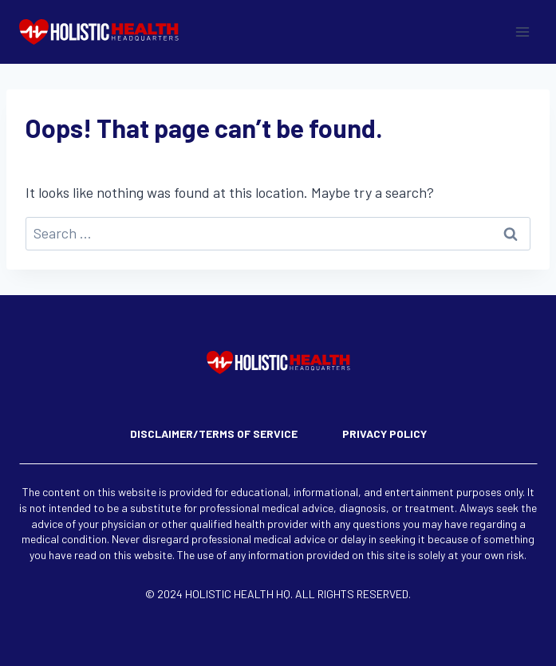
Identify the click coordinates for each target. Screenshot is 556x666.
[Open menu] (522, 31)
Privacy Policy (384, 433)
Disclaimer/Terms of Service (214, 433)
